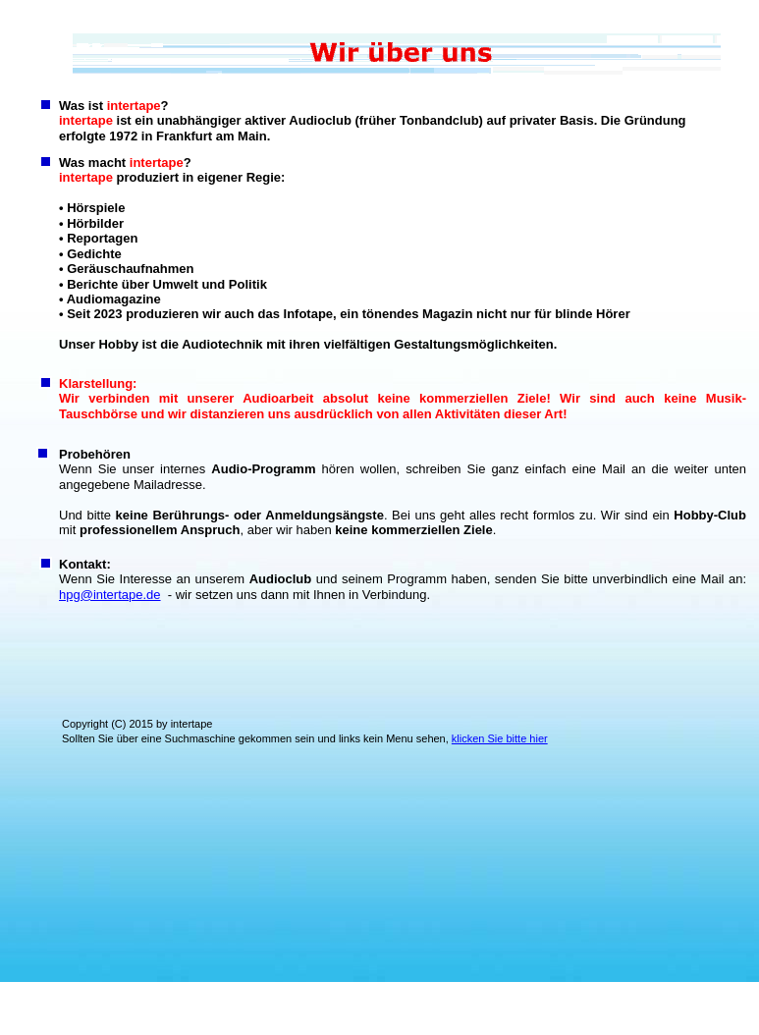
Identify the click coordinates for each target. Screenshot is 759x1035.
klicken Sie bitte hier (500, 738)
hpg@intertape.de (110, 594)
